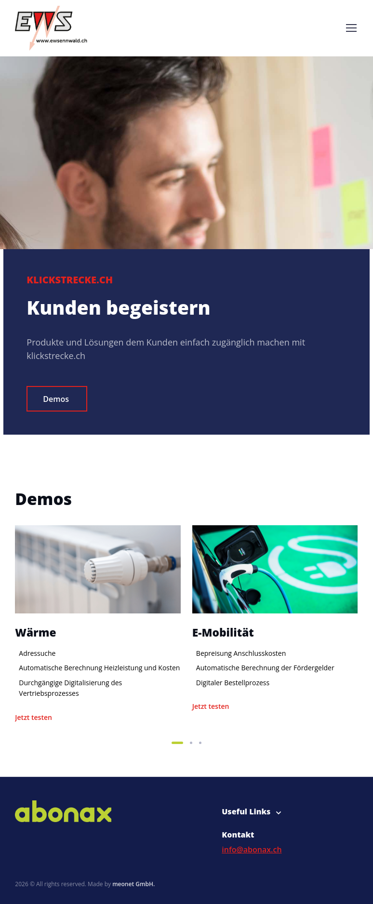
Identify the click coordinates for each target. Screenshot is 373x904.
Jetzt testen (33, 717)
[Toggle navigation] (351, 28)
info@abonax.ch (251, 849)
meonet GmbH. (133, 884)
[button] (177, 743)
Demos (56, 399)
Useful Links (246, 811)
